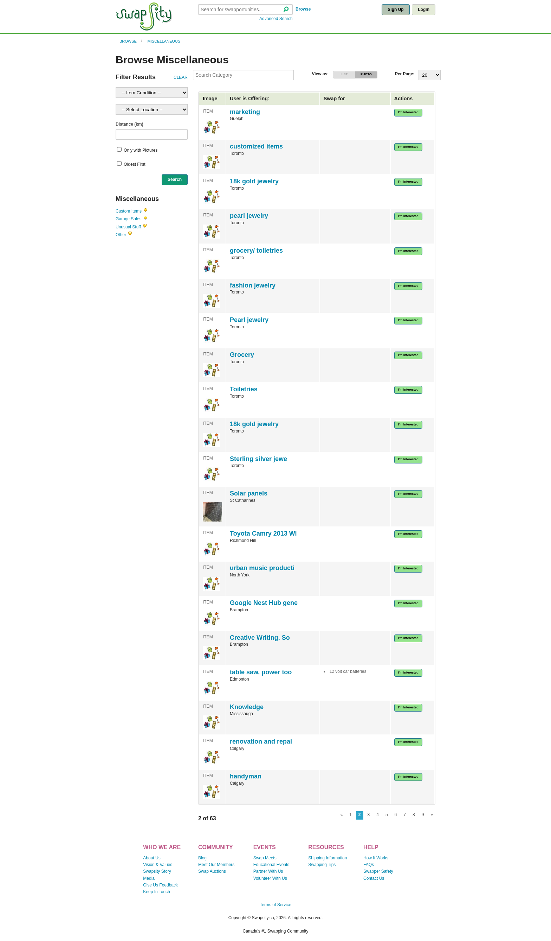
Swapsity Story (157, 871)
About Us (151, 857)
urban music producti (262, 567)
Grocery (242, 354)
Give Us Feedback (160, 885)
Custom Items (129, 211)
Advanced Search (276, 18)
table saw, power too (261, 672)
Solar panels (248, 493)
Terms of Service (275, 904)
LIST (344, 74)
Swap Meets (265, 857)
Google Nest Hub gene (264, 602)
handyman (245, 776)
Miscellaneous (164, 41)
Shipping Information (327, 857)
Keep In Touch (156, 891)
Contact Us (373, 878)
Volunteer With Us (270, 878)
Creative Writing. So (260, 637)
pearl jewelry (249, 215)
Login (423, 9)
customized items (256, 146)
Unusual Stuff (128, 227)
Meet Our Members (216, 864)
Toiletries (244, 389)
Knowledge (247, 707)
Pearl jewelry (249, 319)
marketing (245, 111)
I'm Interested (408, 112)
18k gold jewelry (254, 181)
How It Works (375, 857)
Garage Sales (128, 218)
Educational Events (271, 864)
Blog (202, 857)
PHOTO (366, 74)
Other (121, 234)
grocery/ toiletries (256, 250)
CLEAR (181, 77)
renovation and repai (261, 741)
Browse (303, 9)
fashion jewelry (253, 285)
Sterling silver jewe (258, 458)
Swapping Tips (322, 864)
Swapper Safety (378, 871)
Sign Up (395, 9)
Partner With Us (268, 871)
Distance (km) (129, 124)
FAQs (368, 864)
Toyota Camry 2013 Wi (263, 533)
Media (149, 878)
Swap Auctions (212, 871)
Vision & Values (157, 864)
